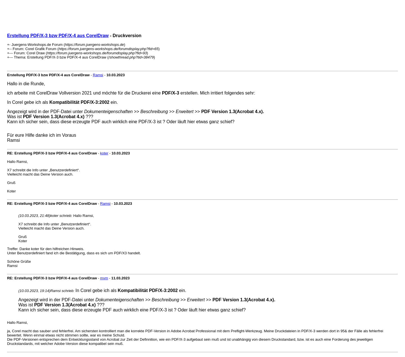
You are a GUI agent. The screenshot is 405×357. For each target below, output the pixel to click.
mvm (104, 278)
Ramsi (98, 75)
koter (104, 153)
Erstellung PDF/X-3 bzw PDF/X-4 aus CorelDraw (58, 35)
